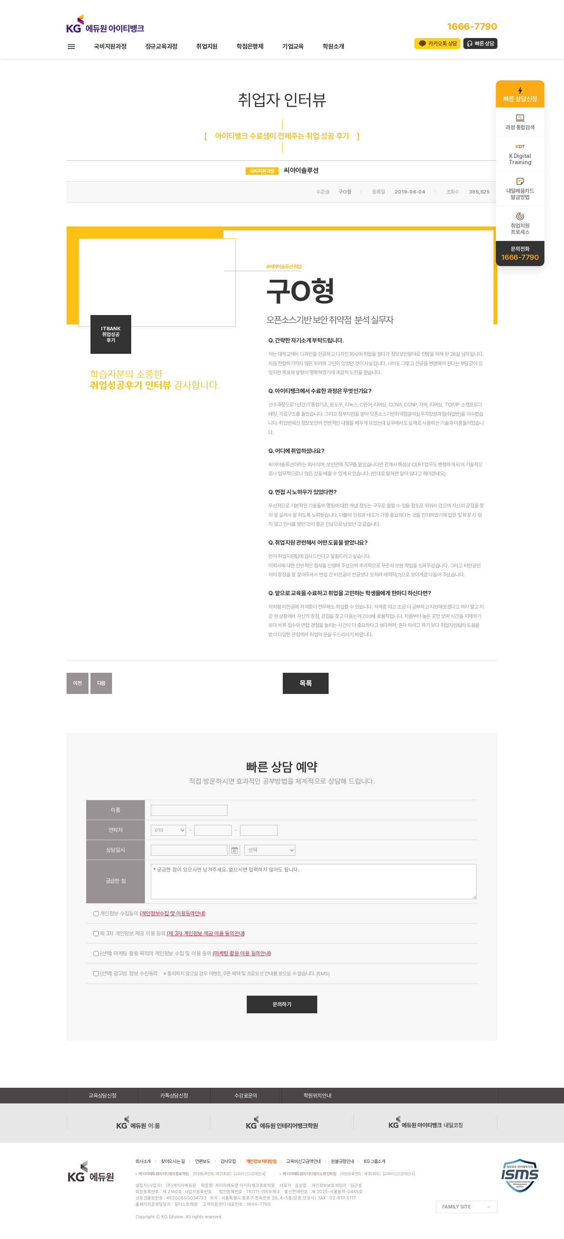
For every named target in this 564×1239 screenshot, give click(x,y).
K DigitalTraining (520, 153)
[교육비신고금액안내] (249, 1173)
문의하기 (282, 1004)
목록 (306, 683)
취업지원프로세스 (520, 223)
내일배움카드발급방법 (520, 188)
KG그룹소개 (374, 1161)
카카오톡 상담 (442, 43)
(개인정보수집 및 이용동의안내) (173, 913)
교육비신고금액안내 (303, 1161)
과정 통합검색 (520, 121)
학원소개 (333, 46)
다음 (101, 683)
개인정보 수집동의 (150, 913)
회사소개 (143, 1161)
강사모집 (228, 1161)
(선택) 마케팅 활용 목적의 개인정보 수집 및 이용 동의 (182, 953)
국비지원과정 (110, 46)
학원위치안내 (317, 1095)
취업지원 (207, 46)
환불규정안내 (342, 1161)
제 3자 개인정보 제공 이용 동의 (169, 933)
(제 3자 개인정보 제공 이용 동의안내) (206, 933)
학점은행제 (250, 46)
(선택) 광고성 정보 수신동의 (211, 973)
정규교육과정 (161, 46)
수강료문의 (245, 1095)
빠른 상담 (484, 43)
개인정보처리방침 (261, 1161)
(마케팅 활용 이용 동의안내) (242, 953)
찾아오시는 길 (173, 1161)
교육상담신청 (102, 1095)
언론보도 (202, 1161)
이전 (77, 683)
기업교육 (293, 46)
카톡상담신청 (174, 1095)
